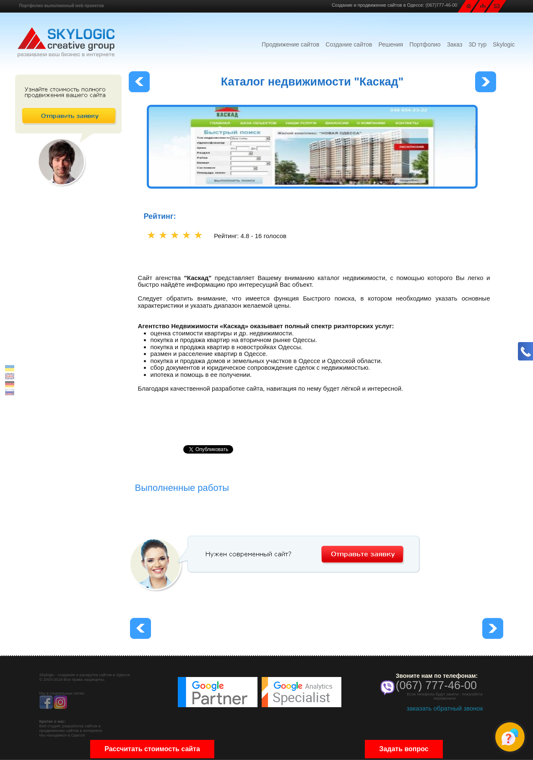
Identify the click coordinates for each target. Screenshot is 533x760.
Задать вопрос (403, 748)
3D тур (477, 44)
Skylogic (504, 44)
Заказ (455, 44)
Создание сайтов (348, 44)
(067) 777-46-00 (436, 685)
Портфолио (425, 44)
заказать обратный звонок (444, 708)
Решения (390, 44)
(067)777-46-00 (442, 5)
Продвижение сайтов (290, 44)
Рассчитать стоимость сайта (152, 748)
